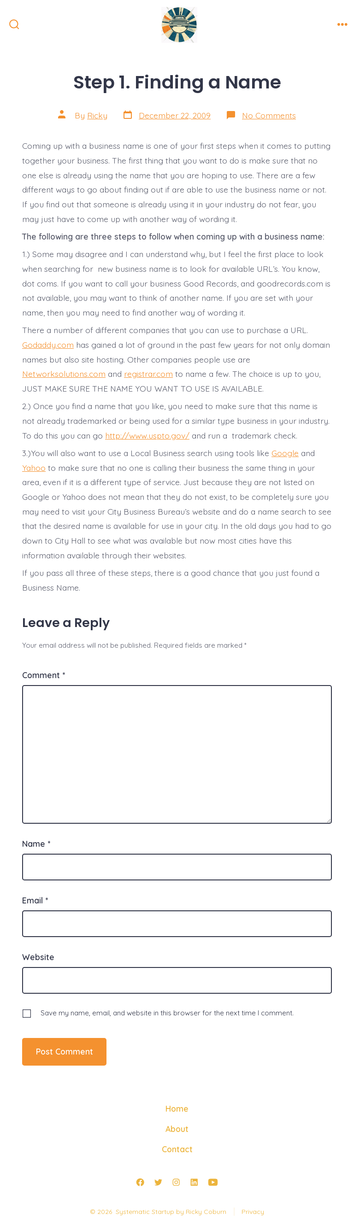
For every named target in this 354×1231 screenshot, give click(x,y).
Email (35, 900)
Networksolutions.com (64, 374)
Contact (177, 1149)
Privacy (253, 1212)
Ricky (97, 115)
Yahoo (34, 468)
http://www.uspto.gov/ (147, 435)
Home (177, 1108)
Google (285, 453)
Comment (43, 675)
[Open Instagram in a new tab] (176, 1182)
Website (38, 957)
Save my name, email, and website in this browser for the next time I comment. (167, 1012)
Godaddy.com (48, 345)
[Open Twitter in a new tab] (158, 1182)
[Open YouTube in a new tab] (213, 1182)
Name (36, 843)
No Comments (269, 115)
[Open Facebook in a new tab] (140, 1182)
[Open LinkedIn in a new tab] (194, 1182)
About (177, 1129)
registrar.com (148, 374)
